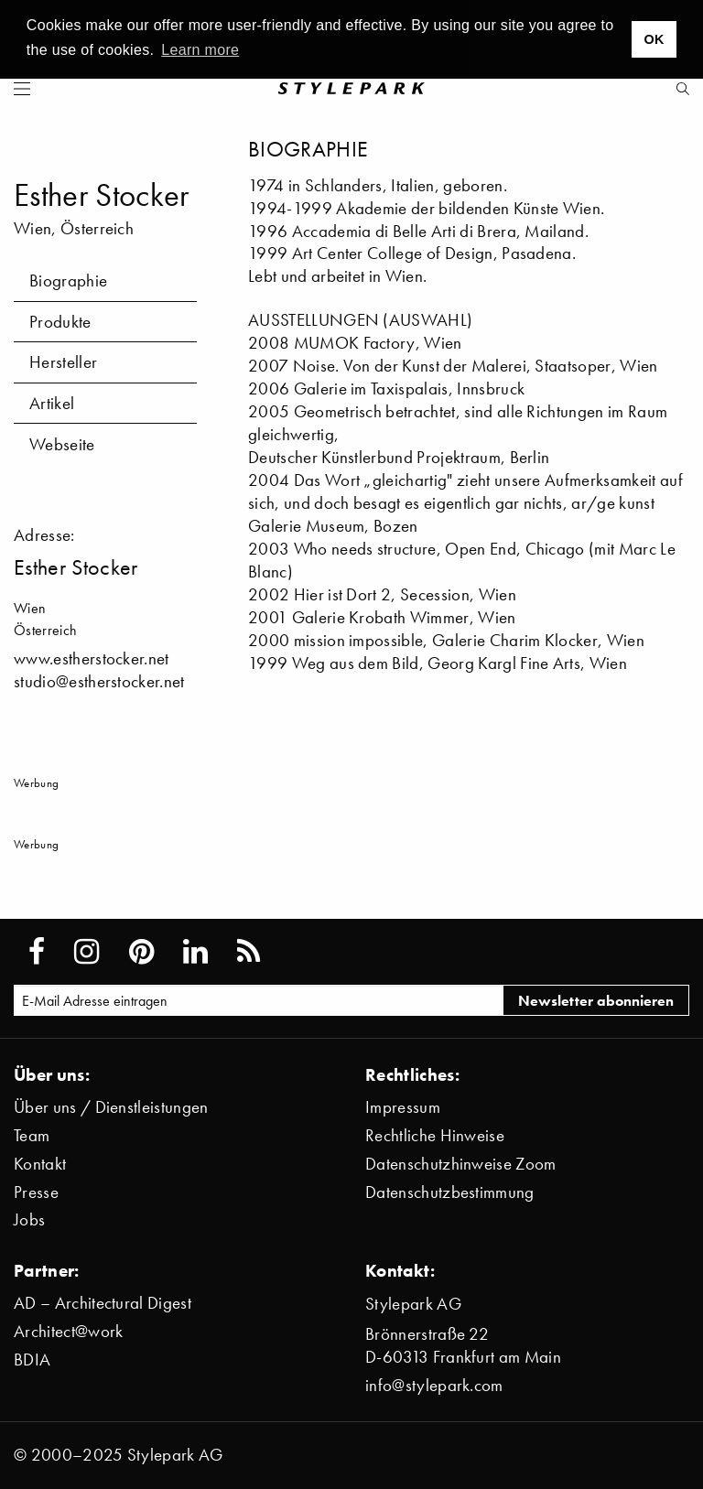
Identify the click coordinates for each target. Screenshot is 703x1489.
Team (31, 1135)
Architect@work (68, 1331)
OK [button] (654, 39)
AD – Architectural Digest (102, 1302)
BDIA (32, 1359)
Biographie (68, 280)
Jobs (29, 1219)
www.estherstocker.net (91, 658)
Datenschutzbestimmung (450, 1192)
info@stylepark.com (434, 1385)
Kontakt (40, 1163)
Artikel (51, 403)
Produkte (60, 321)
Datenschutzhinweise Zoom (461, 1163)
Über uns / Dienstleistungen (111, 1106)
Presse (36, 1192)
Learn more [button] (200, 50)
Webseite (62, 444)
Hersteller (63, 361)
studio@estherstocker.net (99, 681)
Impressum (402, 1106)
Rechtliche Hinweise (434, 1135)
